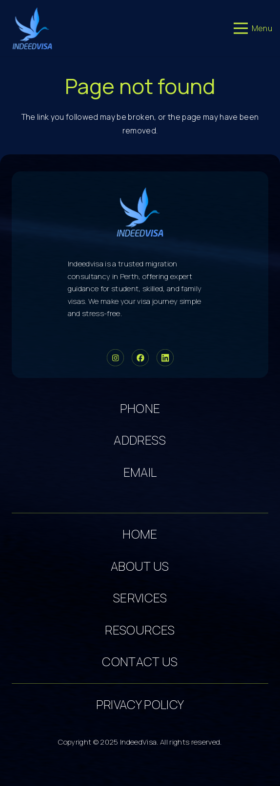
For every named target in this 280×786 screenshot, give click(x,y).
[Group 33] (115, 357)
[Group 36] (165, 357)
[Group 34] (140, 357)
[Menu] (253, 28)
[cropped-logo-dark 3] (32, 28)
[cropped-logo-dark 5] (140, 212)
